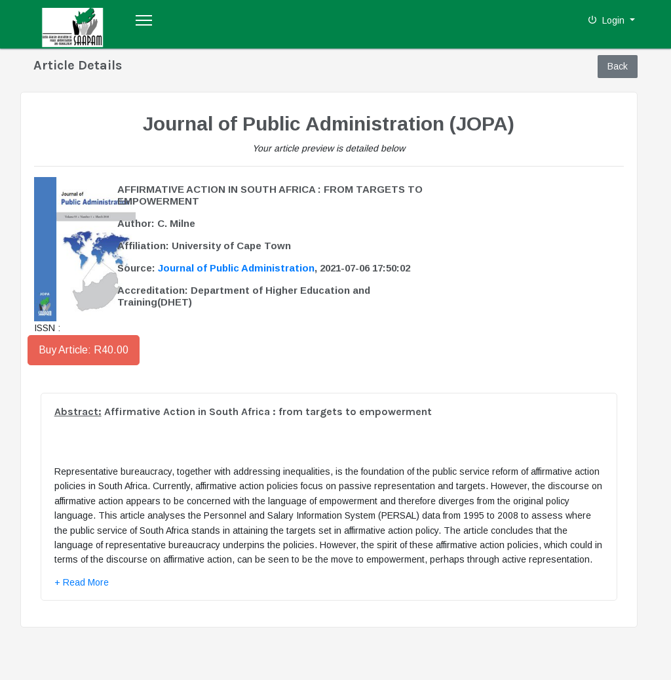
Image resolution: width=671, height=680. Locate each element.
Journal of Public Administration (236, 267)
